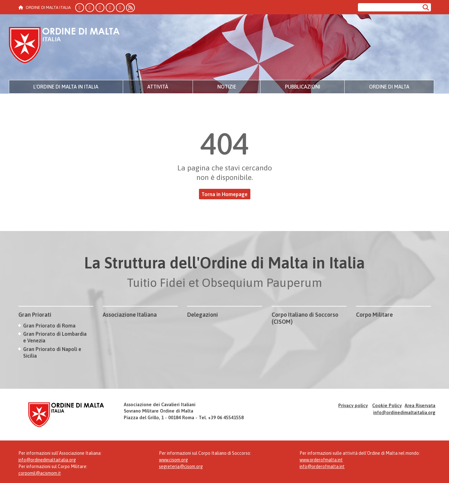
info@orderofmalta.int (322, 466)
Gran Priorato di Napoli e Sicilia (52, 352)
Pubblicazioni (302, 86)
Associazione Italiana (130, 314)
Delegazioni (202, 314)
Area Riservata (420, 405)
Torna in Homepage (224, 194)
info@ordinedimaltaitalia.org (404, 412)
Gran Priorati (34, 314)
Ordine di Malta (389, 86)
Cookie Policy (387, 405)
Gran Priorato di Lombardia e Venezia (55, 337)
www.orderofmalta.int (321, 459)
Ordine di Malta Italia (64, 46)
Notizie (226, 86)
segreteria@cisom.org (181, 466)
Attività (157, 86)
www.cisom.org (173, 459)
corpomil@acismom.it (39, 473)
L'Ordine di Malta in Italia (65, 86)
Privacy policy (353, 405)
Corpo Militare (374, 314)
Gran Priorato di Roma (49, 325)
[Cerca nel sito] (389, 7)
